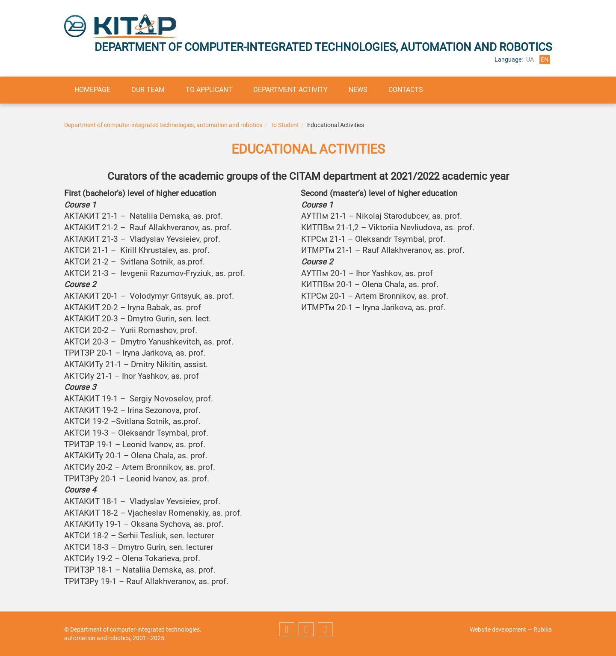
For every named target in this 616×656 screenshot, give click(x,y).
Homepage (93, 90)
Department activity (292, 90)
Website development (498, 629)
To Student (284, 125)
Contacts (408, 90)
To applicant (210, 90)
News (360, 90)
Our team (149, 90)
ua (530, 59)
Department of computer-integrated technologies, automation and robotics (163, 125)
